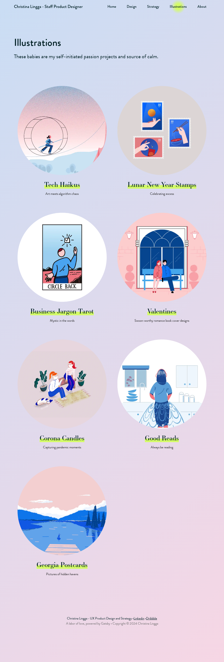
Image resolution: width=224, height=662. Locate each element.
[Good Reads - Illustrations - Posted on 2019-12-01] (161, 397)
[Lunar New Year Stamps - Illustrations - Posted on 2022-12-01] (161, 144)
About (201, 6)
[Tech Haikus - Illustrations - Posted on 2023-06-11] (62, 144)
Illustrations (178, 6)
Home (111, 6)
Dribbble (151, 618)
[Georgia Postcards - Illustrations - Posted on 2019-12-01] (62, 524)
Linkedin (139, 618)
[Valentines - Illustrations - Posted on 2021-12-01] (161, 271)
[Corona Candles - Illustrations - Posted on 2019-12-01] (62, 397)
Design (131, 6)
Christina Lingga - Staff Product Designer (48, 7)
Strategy (153, 6)
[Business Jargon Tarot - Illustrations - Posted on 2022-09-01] (62, 271)
